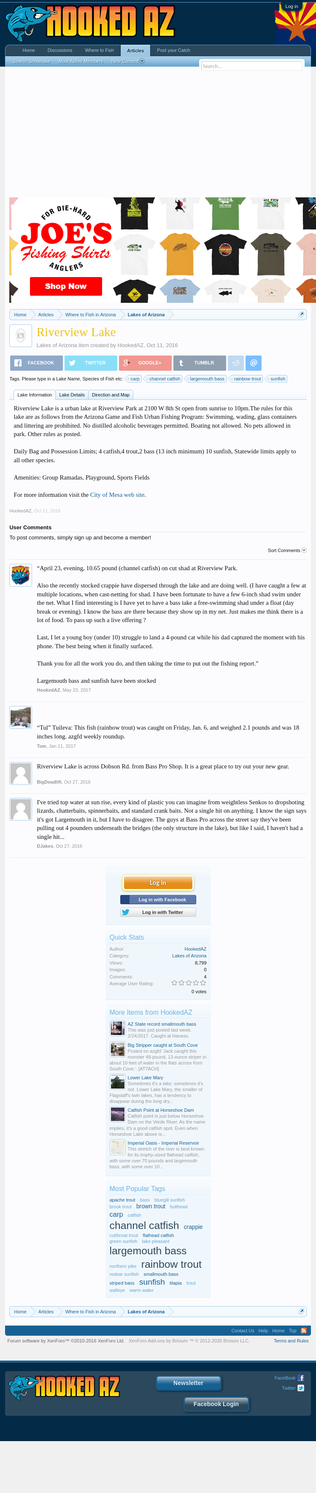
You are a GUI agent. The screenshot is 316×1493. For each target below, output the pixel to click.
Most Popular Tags (137, 1188)
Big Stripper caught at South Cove (163, 1045)
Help (263, 1330)
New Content (128, 61)
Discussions (60, 50)
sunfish (277, 379)
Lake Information (34, 394)
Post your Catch (173, 50)
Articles (135, 50)
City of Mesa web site (117, 494)
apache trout (122, 1199)
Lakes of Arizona (56, 345)
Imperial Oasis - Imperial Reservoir (163, 1142)
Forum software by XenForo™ (65, 1340)
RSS (304, 1331)
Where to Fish (99, 50)
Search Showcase (31, 61)
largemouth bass (206, 379)
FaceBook (285, 1377)
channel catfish (163, 379)
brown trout (150, 1206)
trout (191, 1282)
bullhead (179, 1206)
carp (134, 379)
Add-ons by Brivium (189, 1340)
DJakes (45, 846)
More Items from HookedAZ (151, 1012)
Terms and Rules (291, 1340)
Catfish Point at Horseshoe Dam (161, 1110)
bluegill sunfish (169, 1199)
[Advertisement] (158, 134)
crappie (193, 1227)
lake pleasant (156, 1241)
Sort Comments (287, 550)
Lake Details (72, 394)
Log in (292, 6)
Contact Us (242, 1330)
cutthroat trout (124, 1235)
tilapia (176, 1282)
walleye (117, 1290)
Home (28, 50)
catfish (134, 1215)
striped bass (122, 1282)
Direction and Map (111, 394)
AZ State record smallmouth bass (162, 1024)
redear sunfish (124, 1274)
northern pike (123, 1266)
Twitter (288, 1388)
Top (293, 1330)
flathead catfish (158, 1235)
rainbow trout (246, 379)
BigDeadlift (49, 781)
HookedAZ (130, 345)
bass (145, 1199)
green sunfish (124, 1241)
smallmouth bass (160, 1274)
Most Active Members (81, 61)
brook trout (121, 1206)
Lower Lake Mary (145, 1077)
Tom (41, 746)
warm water (142, 1290)
